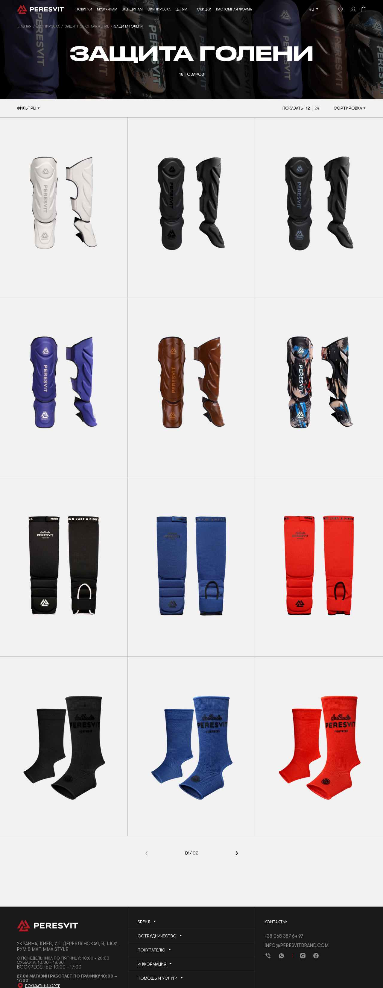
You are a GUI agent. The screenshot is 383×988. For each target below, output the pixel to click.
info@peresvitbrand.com (297, 945)
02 (195, 853)
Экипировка (48, 26)
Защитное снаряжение (87, 26)
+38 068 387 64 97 (284, 936)
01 (187, 853)
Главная (24, 26)
